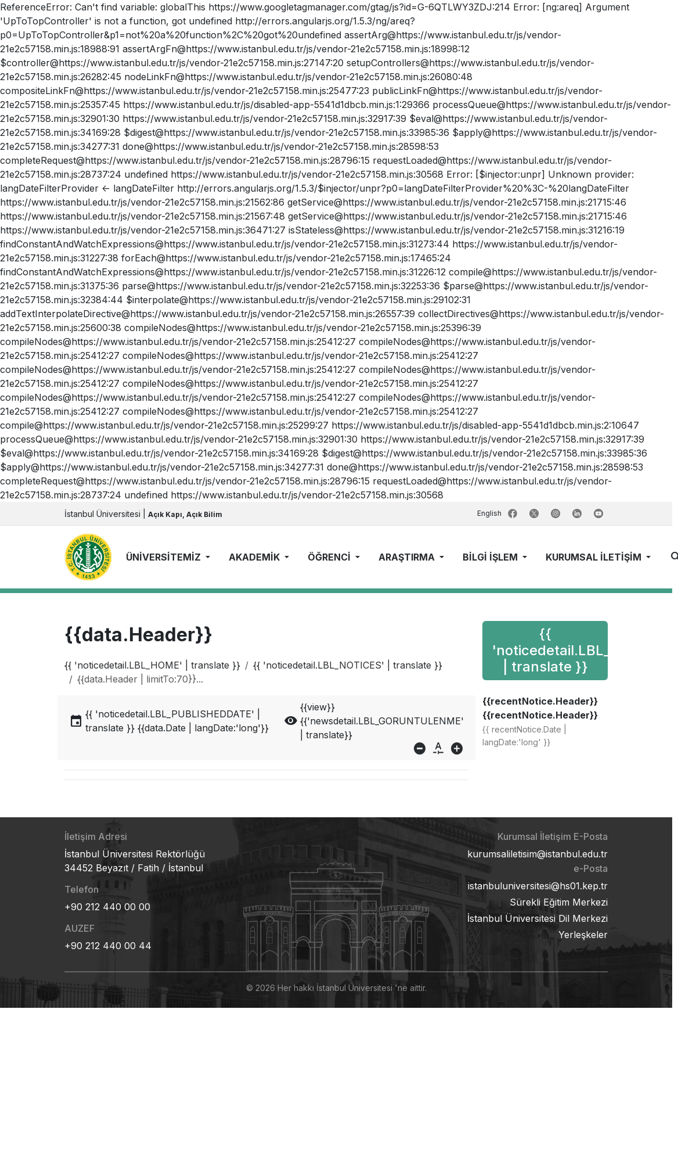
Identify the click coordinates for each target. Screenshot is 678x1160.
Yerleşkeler (583, 934)
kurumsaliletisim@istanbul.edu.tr (537, 854)
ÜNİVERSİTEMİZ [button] (164, 557)
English (490, 513)
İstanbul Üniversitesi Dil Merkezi (537, 918)
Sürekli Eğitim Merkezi (559, 902)
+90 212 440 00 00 (107, 907)
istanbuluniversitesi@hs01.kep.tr (538, 886)
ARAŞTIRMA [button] (407, 557)
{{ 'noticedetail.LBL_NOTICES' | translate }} (347, 665)
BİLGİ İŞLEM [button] (491, 557)
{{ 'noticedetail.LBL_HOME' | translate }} (152, 665)
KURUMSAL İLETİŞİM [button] (595, 557)
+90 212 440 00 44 (108, 945)
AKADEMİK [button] (255, 557)
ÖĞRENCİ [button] (330, 557)
